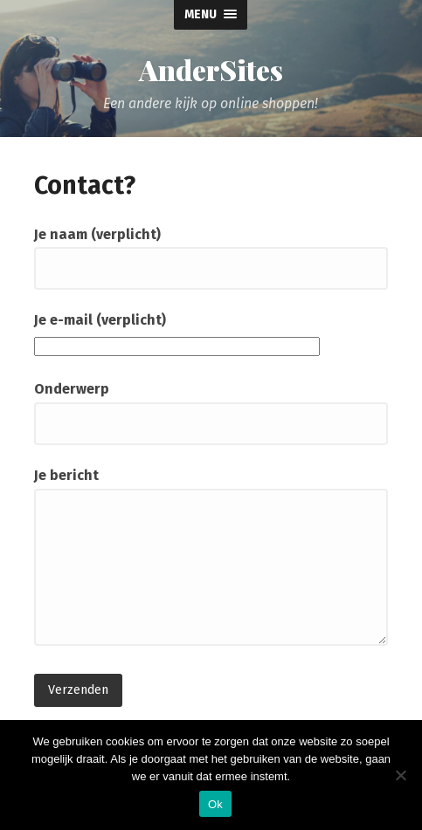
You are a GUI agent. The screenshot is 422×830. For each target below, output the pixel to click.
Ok (215, 804)
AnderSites (211, 70)
